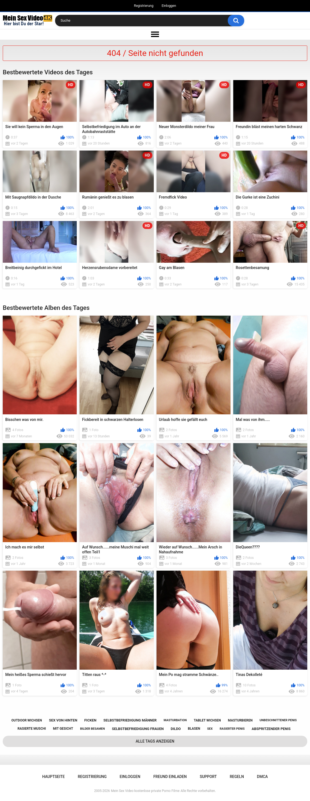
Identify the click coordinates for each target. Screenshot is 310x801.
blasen (194, 729)
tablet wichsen (207, 720)
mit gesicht (63, 729)
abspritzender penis (271, 729)
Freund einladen (170, 776)
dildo (176, 729)
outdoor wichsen (26, 720)
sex (210, 729)
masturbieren (240, 720)
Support (208, 776)
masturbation (175, 720)
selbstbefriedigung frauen (138, 729)
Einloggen (169, 6)
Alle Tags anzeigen (155, 741)
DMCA (262, 776)
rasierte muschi (32, 729)
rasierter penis (232, 729)
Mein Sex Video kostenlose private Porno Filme (145, 791)
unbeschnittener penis (278, 720)
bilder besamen (92, 729)
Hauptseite (53, 776)
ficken (90, 720)
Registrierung (143, 6)
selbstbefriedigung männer (130, 720)
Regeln (237, 776)
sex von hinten (63, 720)
